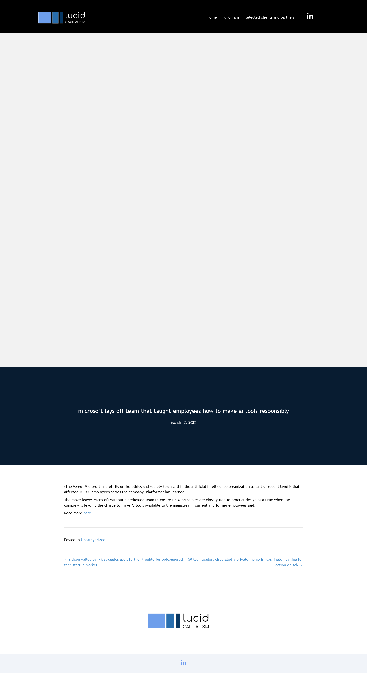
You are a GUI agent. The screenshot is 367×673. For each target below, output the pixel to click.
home (212, 17)
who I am (231, 17)
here (87, 512)
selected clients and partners (270, 17)
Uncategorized (93, 539)
